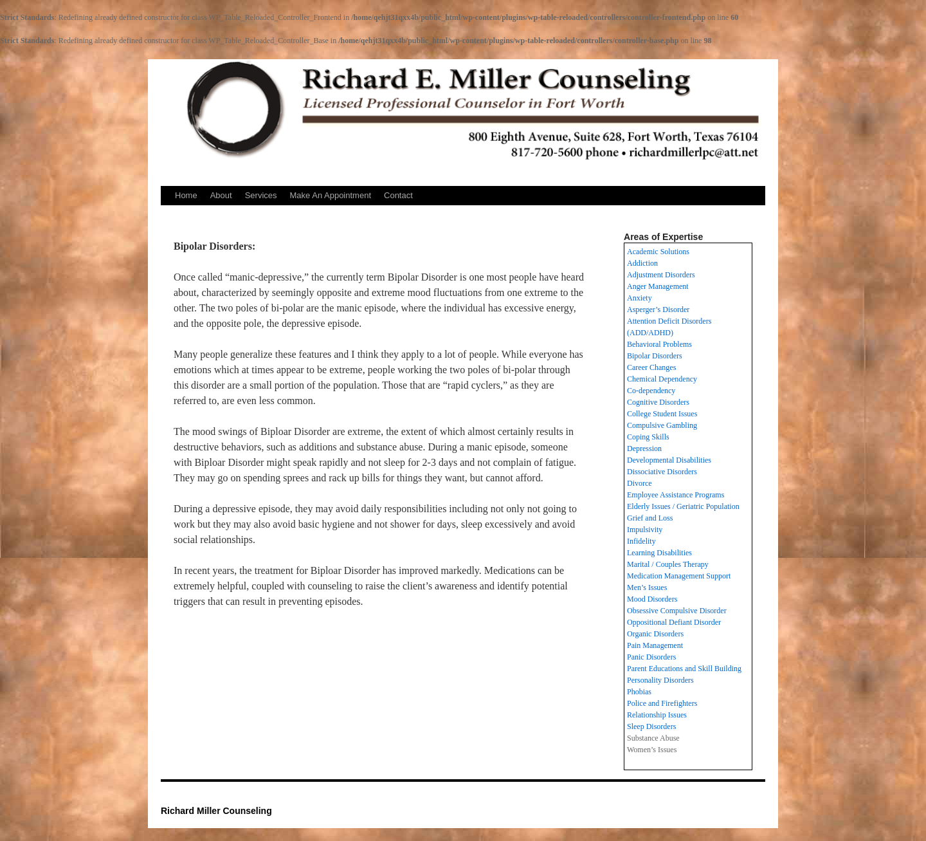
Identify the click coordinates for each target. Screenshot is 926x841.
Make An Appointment (330, 195)
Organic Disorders (655, 633)
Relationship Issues (657, 714)
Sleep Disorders (651, 726)
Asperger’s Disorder (658, 309)
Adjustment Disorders (661, 274)
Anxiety (639, 297)
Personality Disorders (660, 680)
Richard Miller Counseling (216, 811)
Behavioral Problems (659, 344)
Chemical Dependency (662, 379)
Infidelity (641, 541)
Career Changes (651, 367)
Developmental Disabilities (669, 460)
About (221, 195)
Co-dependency (651, 390)
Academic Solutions (658, 251)
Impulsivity (644, 529)
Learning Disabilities (659, 552)
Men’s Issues (647, 587)
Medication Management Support (679, 575)
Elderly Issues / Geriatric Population (683, 506)
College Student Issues (662, 413)
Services (261, 195)
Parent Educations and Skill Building (684, 668)
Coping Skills (648, 436)
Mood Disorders (652, 599)
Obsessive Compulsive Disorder (677, 610)
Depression (644, 448)
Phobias (639, 691)
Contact (398, 195)
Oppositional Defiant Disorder (674, 622)
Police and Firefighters (662, 703)
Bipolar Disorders (654, 355)
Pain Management (655, 645)
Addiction (642, 263)
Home (186, 195)
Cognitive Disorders (658, 402)
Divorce (639, 483)
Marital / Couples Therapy (668, 564)
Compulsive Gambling (662, 425)
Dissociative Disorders (662, 471)
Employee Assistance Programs (675, 494)
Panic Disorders (651, 656)
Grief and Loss (650, 517)
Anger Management (658, 286)
